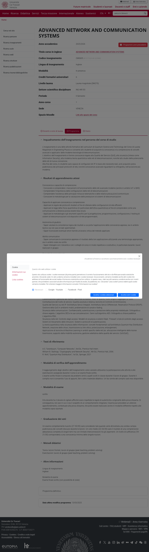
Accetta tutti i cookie (128, 295)
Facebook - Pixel (75, 290)
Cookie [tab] (15, 267)
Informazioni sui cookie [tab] (19, 273)
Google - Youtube (55, 290)
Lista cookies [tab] (17, 279)
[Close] (139, 256)
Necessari (39, 290)
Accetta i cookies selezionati (103, 295)
